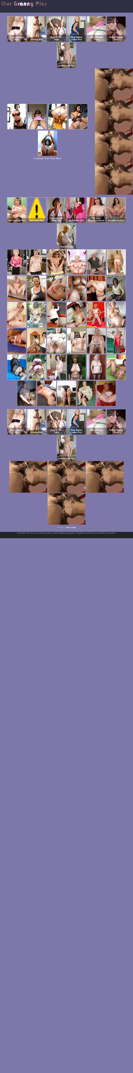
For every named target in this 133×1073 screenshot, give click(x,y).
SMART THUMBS (71, 527)
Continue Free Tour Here (47, 158)
